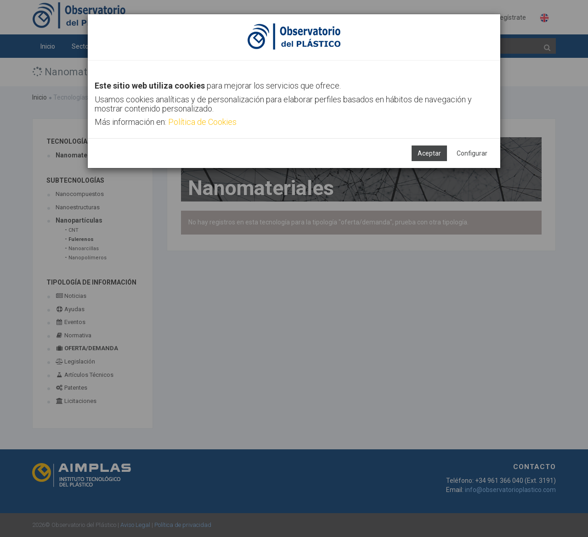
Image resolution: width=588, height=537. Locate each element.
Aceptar (429, 153)
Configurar (472, 153)
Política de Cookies (202, 122)
